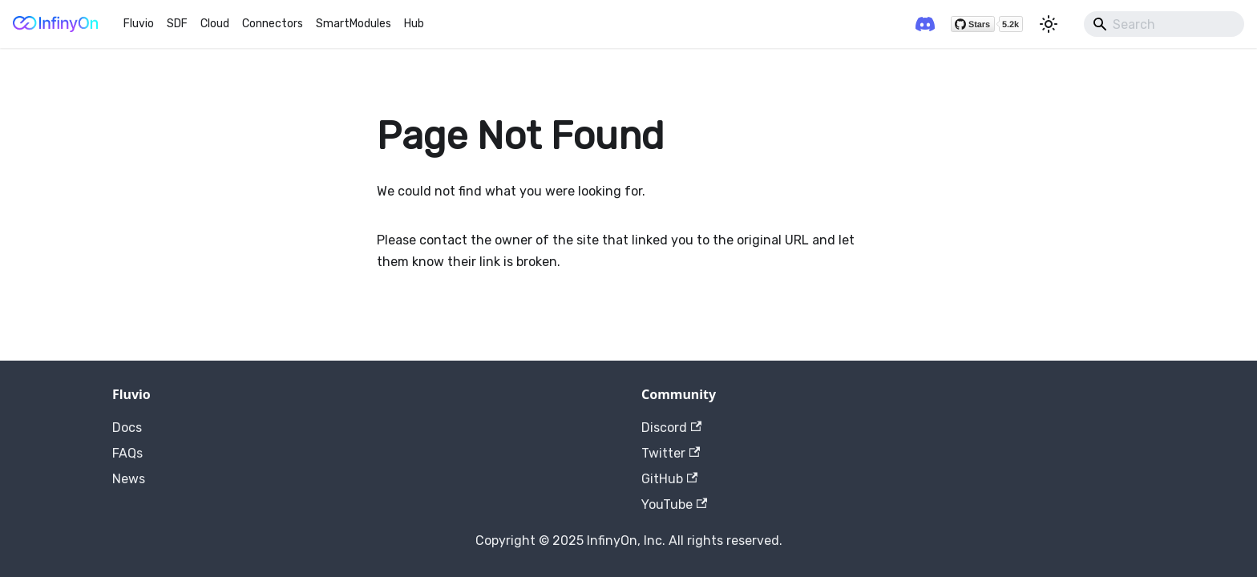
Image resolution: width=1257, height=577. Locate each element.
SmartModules (353, 23)
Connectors (272, 23)
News (128, 478)
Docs (127, 427)
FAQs (127, 453)
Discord (671, 427)
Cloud (214, 23)
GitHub (669, 478)
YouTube (674, 504)
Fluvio (138, 23)
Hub (414, 23)
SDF (177, 23)
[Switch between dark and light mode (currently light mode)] (1048, 24)
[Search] (1164, 24)
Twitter (670, 453)
